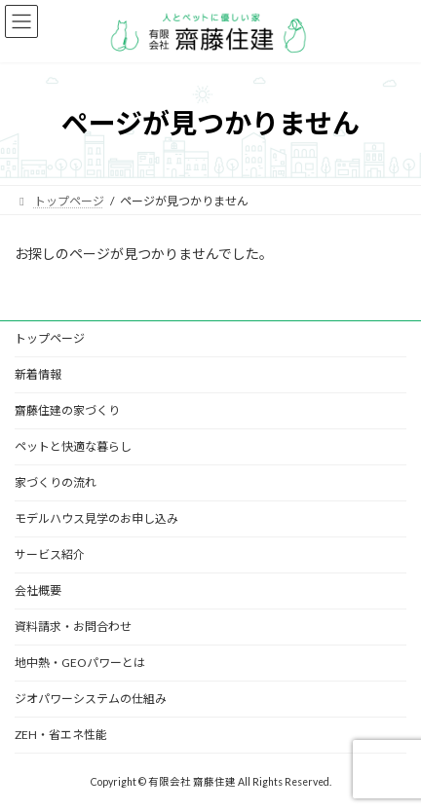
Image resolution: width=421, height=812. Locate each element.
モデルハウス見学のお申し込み (96, 518)
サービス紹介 (50, 554)
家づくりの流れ (55, 482)
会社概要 (38, 590)
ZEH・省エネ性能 (61, 734)
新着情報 (38, 374)
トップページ (50, 338)
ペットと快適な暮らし (73, 446)
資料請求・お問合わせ (73, 626)
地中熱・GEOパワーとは (80, 662)
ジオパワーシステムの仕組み (91, 698)
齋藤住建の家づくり (67, 410)
